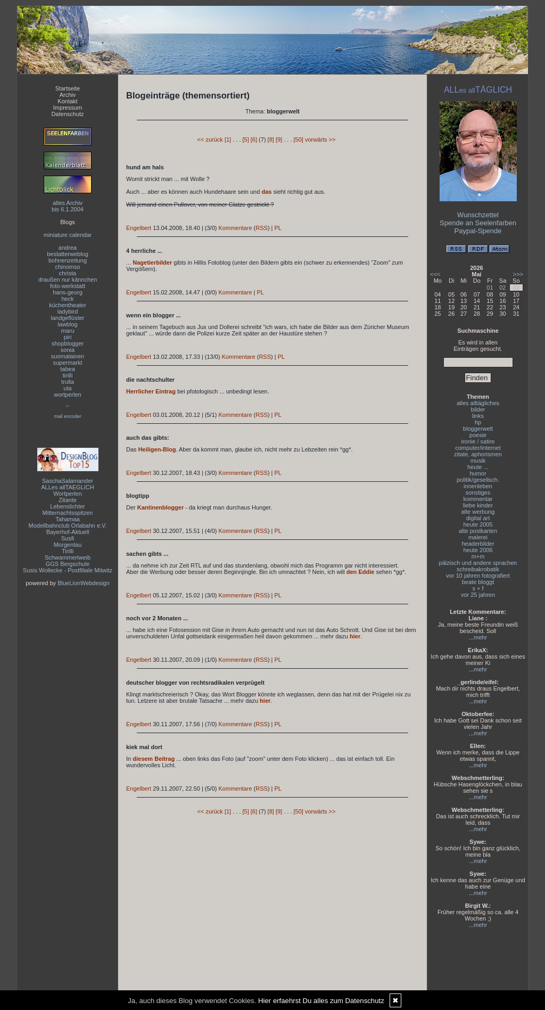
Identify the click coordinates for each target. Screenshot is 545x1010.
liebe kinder (478, 505)
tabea (67, 369)
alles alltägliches (478, 403)
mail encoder (67, 416)
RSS (261, 228)
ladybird (67, 311)
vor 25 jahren (478, 595)
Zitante (68, 500)
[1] (228, 139)
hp (478, 422)
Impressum (67, 107)
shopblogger (68, 343)
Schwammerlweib (67, 557)
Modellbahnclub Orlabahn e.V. (68, 525)
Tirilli (67, 551)
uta (67, 388)
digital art (478, 518)
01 (489, 287)
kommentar (477, 499)
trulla (67, 382)
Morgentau (68, 544)
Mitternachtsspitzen (68, 513)
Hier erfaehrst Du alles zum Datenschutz (321, 1001)
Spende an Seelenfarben (478, 223)
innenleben (478, 486)
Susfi (67, 538)
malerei (478, 537)
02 (502, 287)
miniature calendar (68, 235)
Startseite (67, 88)
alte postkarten (478, 531)
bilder (478, 409)
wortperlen (67, 394)
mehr (480, 637)
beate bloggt (478, 582)
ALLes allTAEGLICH (67, 487)
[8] (271, 139)
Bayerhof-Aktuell (67, 532)
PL (278, 228)
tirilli (68, 375)
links (478, 416)
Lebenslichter (67, 506)
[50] (298, 139)
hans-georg (67, 292)
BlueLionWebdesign (83, 583)
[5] (246, 139)
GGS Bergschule (68, 564)
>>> (518, 274)
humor (477, 473)
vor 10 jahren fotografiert (478, 575)
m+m (478, 556)
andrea (68, 247)
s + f (477, 588)
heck (67, 298)
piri (68, 337)
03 (516, 287)
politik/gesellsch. (478, 480)
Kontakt (67, 101)
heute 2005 (477, 524)
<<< (435, 274)
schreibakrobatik (478, 569)
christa (67, 273)
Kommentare (235, 228)
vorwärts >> (320, 139)
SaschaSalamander (67, 481)
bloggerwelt (478, 428)
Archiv (68, 95)
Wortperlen (67, 493)
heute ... (478, 467)
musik (478, 460)
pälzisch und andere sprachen (478, 563)
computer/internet (478, 448)
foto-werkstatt (67, 286)
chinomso (67, 267)
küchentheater (67, 305)
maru (67, 330)
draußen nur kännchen (67, 279)
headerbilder (477, 543)
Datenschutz (67, 114)
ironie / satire (478, 441)
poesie (477, 435)
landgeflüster (68, 318)
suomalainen (67, 356)
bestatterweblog (67, 254)
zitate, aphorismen (478, 454)
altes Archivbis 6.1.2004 (68, 206)
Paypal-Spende (478, 231)
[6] (254, 139)
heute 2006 (477, 550)
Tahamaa (67, 519)
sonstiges (478, 492)
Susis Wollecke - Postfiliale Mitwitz (67, 570)
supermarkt (67, 362)
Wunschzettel (478, 215)
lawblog (67, 324)
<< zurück (210, 139)
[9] (279, 139)
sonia (68, 350)
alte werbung (478, 511)
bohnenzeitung (67, 260)
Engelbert (138, 228)
